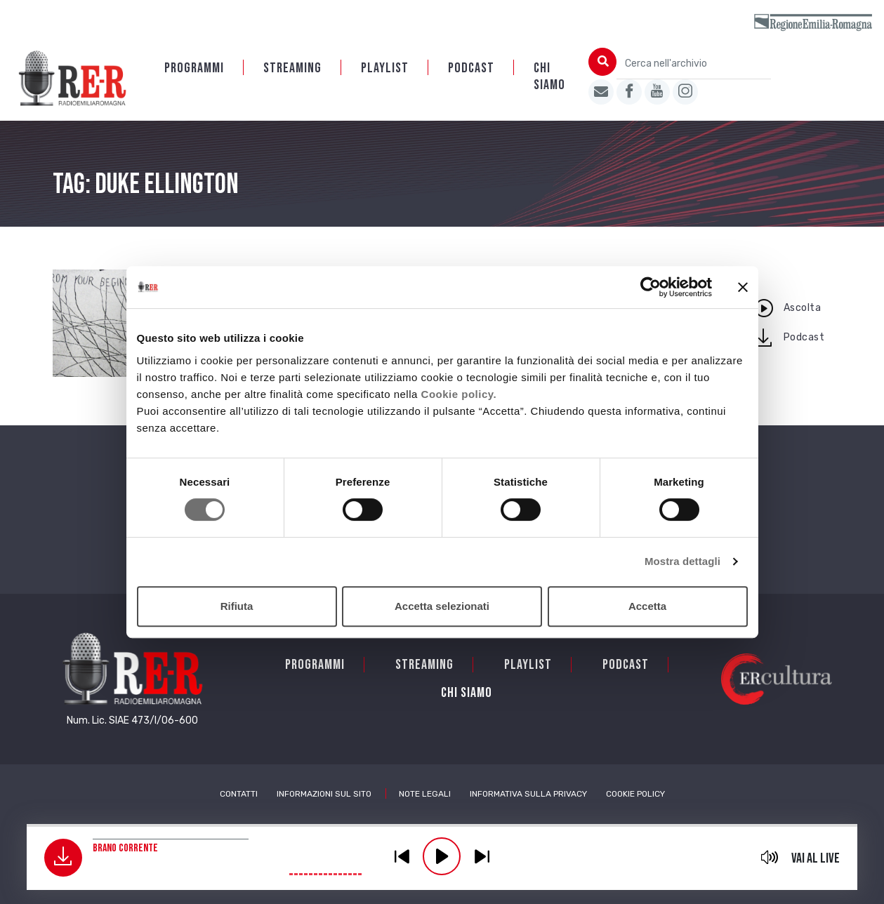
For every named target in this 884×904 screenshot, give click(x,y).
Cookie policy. (459, 394)
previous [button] (401, 856)
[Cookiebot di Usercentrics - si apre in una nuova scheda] (650, 287)
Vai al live (815, 858)
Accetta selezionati (442, 606)
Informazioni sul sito (324, 794)
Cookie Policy (635, 794)
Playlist (385, 68)
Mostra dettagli (682, 561)
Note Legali (425, 794)
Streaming (292, 68)
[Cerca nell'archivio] (693, 63)
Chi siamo (549, 76)
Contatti (239, 794)
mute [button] (769, 857)
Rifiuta (236, 606)
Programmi (194, 68)
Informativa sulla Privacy (528, 794)
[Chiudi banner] (743, 287)
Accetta (647, 606)
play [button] (442, 856)
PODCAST (471, 68)
